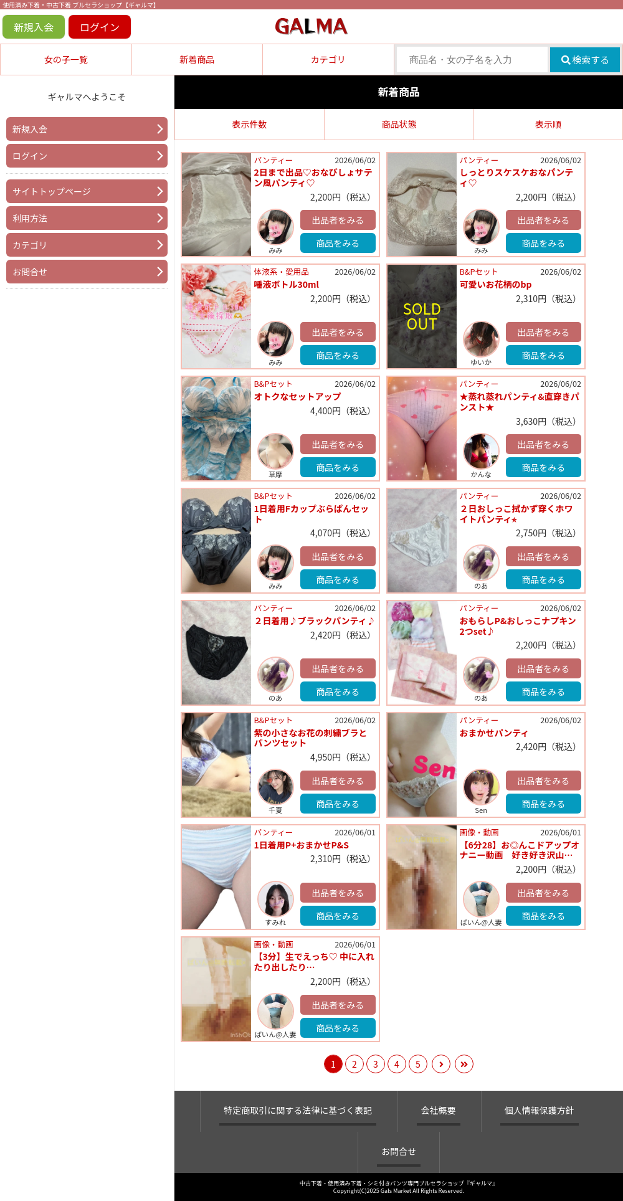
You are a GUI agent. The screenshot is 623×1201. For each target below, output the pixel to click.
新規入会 (34, 26)
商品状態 (399, 124)
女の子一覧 (66, 59)
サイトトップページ (51, 191)
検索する (585, 59)
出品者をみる (338, 220)
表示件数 (249, 124)
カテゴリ (328, 59)
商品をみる (337, 243)
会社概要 (438, 1110)
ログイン (100, 26)
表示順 (548, 124)
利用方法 (29, 218)
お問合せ (29, 271)
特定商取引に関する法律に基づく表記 (298, 1110)
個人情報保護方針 (539, 1110)
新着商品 (196, 59)
